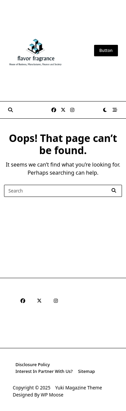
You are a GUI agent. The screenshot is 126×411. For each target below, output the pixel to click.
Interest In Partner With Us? (44, 371)
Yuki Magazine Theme (78, 387)
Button (106, 50)
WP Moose (52, 394)
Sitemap (86, 371)
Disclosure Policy (32, 364)
